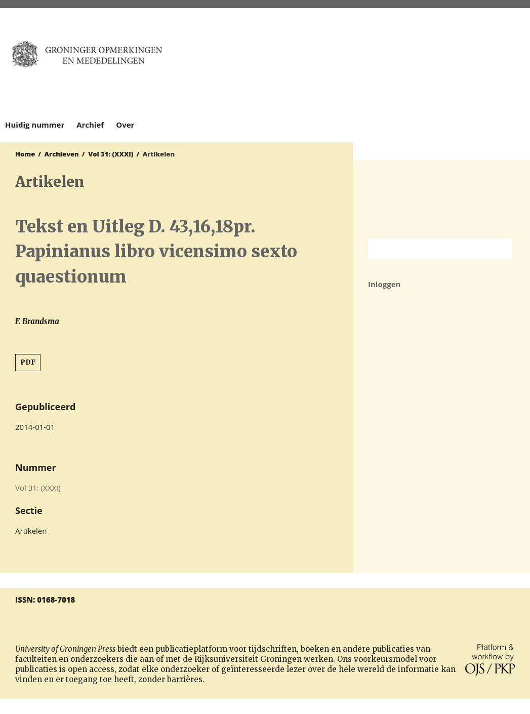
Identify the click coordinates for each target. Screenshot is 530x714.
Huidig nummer (34, 125)
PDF (27, 362)
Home (25, 153)
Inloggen (384, 284)
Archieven (62, 153)
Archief (90, 125)
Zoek (499, 249)
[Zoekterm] (427, 249)
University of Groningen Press (436, 61)
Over (125, 125)
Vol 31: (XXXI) (110, 153)
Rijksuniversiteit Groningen (441, 199)
